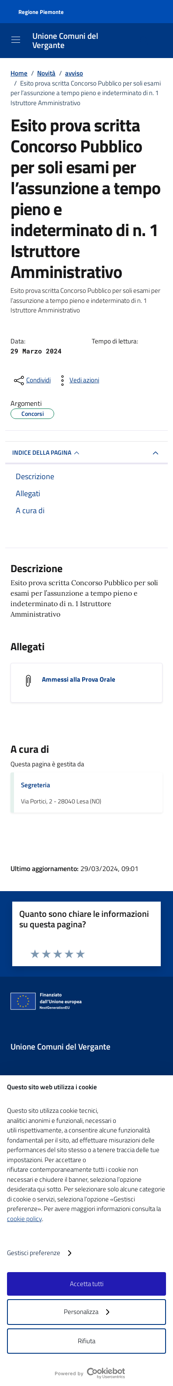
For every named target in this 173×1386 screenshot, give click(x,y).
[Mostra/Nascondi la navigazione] (15, 39)
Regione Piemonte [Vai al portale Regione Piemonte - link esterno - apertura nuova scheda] (41, 11)
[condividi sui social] (31, 381)
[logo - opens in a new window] (90, 1373)
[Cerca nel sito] (144, 40)
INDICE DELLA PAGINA (47, 453)
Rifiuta (86, 1341)
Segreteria (35, 785)
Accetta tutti (87, 1284)
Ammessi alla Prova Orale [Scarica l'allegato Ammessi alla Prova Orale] (78, 679)
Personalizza (86, 1312)
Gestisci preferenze (39, 1253)
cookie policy (24, 1219)
